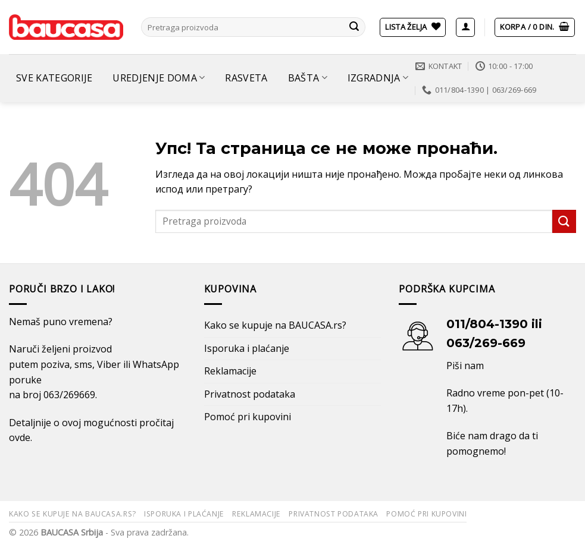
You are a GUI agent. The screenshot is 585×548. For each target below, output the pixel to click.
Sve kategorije (54, 77)
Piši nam (465, 365)
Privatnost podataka (249, 394)
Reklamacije (230, 370)
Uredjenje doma (158, 77)
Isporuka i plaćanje (246, 348)
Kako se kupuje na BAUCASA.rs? (275, 325)
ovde (19, 437)
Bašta (307, 77)
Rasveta (246, 77)
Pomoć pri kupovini (247, 416)
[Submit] (354, 27)
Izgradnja (378, 77)
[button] (465, 27)
